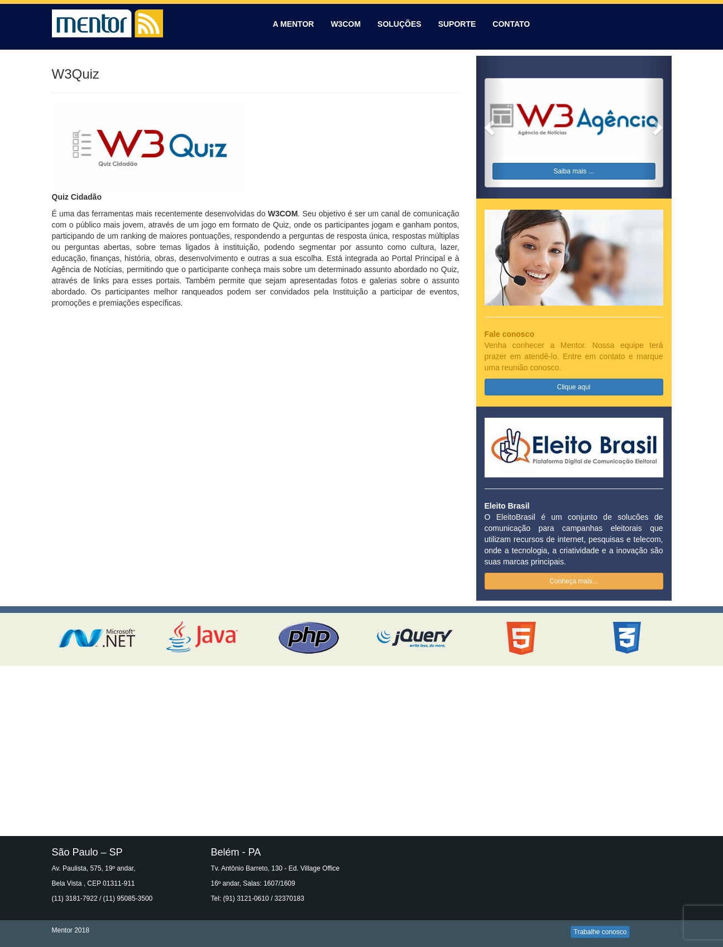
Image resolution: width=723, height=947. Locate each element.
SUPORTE (457, 24)
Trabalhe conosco (600, 932)
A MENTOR (293, 24)
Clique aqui (573, 387)
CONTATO (511, 24)
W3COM (346, 24)
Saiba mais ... (573, 171)
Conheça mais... (573, 581)
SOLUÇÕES (399, 24)
